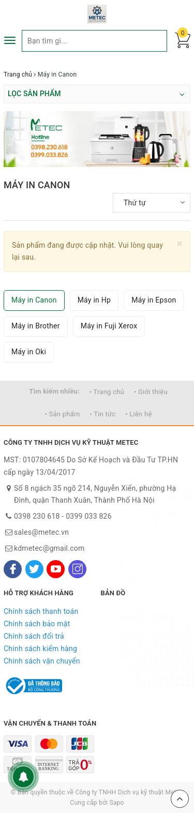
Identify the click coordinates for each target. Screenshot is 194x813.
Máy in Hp (94, 300)
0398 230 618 (37, 516)
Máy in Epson (153, 300)
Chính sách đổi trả (34, 636)
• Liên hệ (138, 414)
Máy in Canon (34, 300)
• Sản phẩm (62, 414)
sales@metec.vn (41, 532)
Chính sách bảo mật (37, 624)
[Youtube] (56, 569)
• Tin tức (102, 414)
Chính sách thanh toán (41, 611)
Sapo (116, 802)
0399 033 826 (89, 516)
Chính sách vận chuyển (42, 661)
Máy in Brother (35, 326)
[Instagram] (77, 569)
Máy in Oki (28, 352)
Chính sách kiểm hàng (40, 648)
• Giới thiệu (151, 392)
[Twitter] (34, 569)
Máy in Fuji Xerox (109, 326)
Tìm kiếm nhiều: (54, 391)
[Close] (180, 243)
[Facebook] (13, 569)
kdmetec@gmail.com (49, 548)
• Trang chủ (106, 392)
